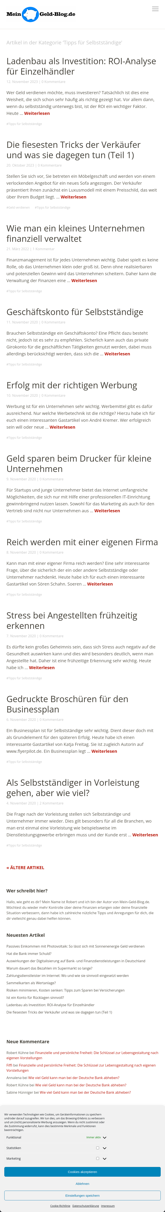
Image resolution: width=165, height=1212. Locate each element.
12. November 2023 (22, 81)
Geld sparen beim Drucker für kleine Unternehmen (78, 463)
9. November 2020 (21, 479)
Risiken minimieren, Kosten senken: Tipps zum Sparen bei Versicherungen (65, 990)
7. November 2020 (21, 636)
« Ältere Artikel (25, 867)
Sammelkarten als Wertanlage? (31, 983)
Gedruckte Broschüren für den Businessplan (67, 704)
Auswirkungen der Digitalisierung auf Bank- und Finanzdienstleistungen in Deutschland (75, 961)
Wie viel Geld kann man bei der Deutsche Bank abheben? (73, 1077)
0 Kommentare (53, 81)
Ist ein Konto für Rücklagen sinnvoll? (35, 997)
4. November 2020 (21, 803)
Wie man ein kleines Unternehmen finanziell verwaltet (75, 233)
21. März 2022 (17, 249)
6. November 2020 (21, 719)
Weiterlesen (37, 113)
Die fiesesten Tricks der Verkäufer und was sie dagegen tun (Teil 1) (73, 150)
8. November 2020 (21, 552)
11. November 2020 (22, 322)
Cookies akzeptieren (82, 1172)
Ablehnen (82, 1183)
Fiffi (9, 1065)
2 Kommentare (51, 803)
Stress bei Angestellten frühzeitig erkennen (71, 620)
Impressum (108, 1206)
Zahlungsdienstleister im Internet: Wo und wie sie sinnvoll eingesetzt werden (67, 975)
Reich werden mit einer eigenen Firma (82, 542)
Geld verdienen (19, 207)
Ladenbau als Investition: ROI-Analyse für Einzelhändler (81, 66)
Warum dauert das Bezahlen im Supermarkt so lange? (49, 968)
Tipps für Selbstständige (25, 124)
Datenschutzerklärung (85, 1206)
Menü (155, 8)
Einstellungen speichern (82, 1195)
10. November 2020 (22, 395)
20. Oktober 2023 (20, 165)
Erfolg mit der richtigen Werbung (71, 385)
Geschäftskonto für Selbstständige (74, 312)
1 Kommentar (44, 249)
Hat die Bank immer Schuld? (28, 953)
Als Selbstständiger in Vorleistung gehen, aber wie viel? (72, 787)
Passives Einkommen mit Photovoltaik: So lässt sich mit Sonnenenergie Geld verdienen (75, 946)
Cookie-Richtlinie (60, 1206)
